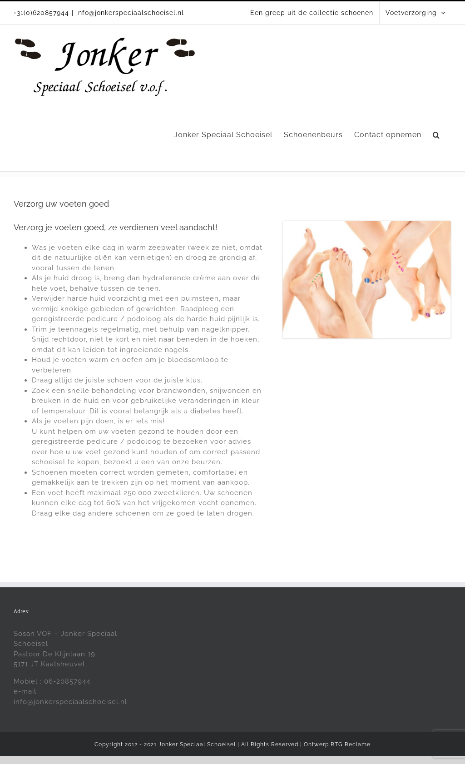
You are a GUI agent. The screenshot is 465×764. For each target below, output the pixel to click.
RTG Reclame (351, 744)
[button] (436, 135)
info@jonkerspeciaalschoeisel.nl (130, 12)
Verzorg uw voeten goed (61, 203)
